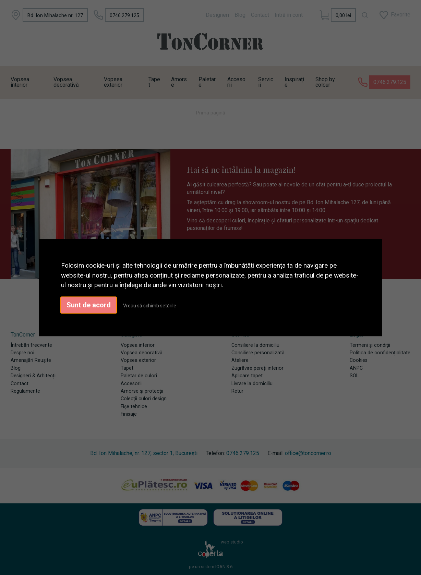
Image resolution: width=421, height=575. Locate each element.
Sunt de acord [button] (89, 305)
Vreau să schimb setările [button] (149, 305)
